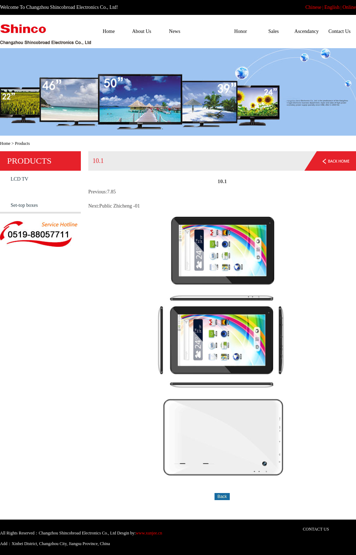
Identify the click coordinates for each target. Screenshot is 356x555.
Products (207, 31)
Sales (273, 31)
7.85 (111, 191)
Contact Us (339, 31)
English (332, 7)
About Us (141, 31)
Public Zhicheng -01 (119, 206)
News (174, 31)
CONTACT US (316, 529)
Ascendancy (306, 31)
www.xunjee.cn (149, 533)
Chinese (313, 7)
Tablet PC (20, 192)
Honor (240, 31)
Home (108, 31)
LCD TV (19, 179)
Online (349, 7)
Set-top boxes (24, 205)
